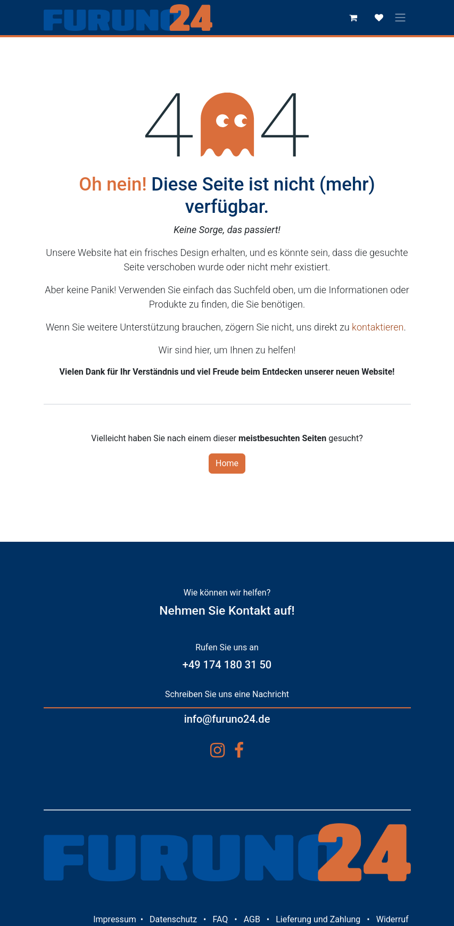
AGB (252, 919)
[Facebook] (239, 750)
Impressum (114, 919)
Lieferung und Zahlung (318, 919)
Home (227, 463)
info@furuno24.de (227, 719)
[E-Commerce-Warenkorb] (353, 17)
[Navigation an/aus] (400, 18)
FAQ (220, 919)
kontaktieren (377, 327)
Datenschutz (173, 919)
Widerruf (392, 919)
